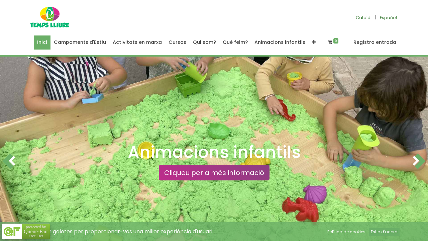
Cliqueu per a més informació (214, 172)
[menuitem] (42, 42)
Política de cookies (346, 232)
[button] (314, 42)
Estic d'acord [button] (384, 232)
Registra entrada (374, 42)
